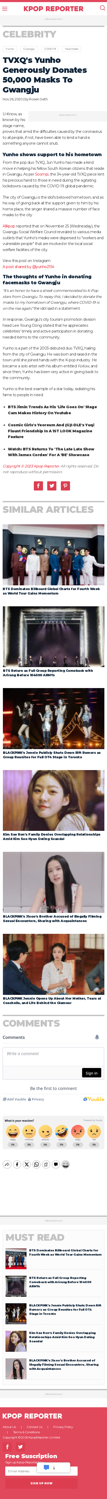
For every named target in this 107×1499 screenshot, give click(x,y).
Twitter (51, 485)
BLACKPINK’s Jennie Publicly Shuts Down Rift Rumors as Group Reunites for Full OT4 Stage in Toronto (65, 1305)
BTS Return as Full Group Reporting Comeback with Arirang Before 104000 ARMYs (60, 1278)
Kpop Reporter (46, 466)
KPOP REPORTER (53, 8)
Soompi (42, 174)
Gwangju (29, 49)
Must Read (35, 1233)
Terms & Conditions (26, 1428)
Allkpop (9, 226)
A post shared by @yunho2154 (28, 266)
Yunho (10, 49)
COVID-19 (50, 49)
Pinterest (65, 485)
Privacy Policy (63, 1422)
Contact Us (34, 1422)
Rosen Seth (38, 99)
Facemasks (71, 49)
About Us (9, 1422)
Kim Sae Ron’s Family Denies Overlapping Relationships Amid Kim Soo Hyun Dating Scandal (62, 1333)
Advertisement (53, 19)
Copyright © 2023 (18, 466)
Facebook (38, 485)
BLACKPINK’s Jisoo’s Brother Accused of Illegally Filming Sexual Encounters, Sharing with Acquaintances (63, 1360)
